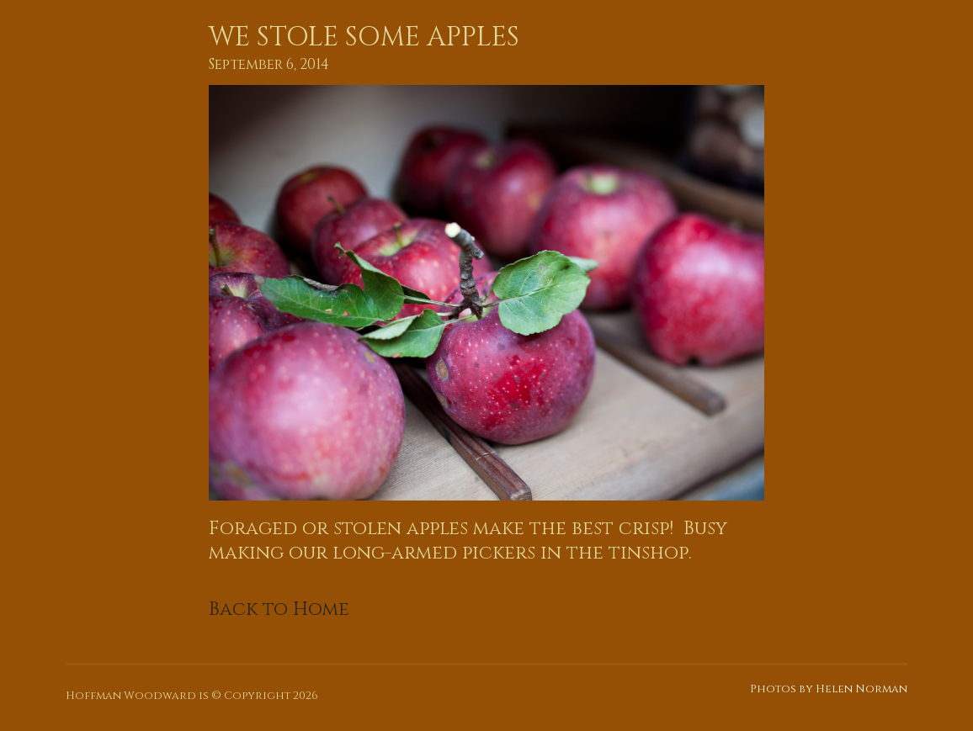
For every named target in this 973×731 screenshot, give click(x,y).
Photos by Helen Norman (828, 689)
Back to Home (279, 609)
